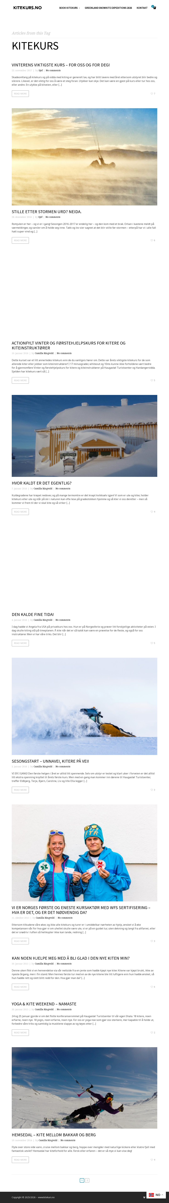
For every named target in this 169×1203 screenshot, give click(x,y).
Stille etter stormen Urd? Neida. (47, 211)
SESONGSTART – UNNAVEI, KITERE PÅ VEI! (50, 761)
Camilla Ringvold (44, 353)
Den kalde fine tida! (33, 614)
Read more (20, 93)
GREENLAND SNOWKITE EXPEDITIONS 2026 (108, 7)
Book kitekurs (68, 7)
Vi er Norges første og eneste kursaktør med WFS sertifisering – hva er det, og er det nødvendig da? (81, 910)
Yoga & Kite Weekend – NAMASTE (44, 1004)
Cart (153, 7)
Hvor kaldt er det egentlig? (42, 483)
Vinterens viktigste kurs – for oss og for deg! (61, 65)
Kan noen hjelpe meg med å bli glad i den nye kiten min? (71, 958)
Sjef (41, 70)
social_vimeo (144, 1197)
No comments (53, 70)
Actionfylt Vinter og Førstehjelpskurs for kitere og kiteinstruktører (68, 345)
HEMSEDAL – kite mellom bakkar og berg (54, 1135)
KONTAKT (142, 7)
